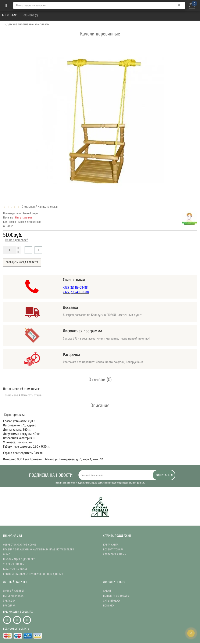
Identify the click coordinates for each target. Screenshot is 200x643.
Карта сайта (111, 544)
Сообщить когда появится (22, 262)
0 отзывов (27, 207)
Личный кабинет (13, 590)
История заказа (13, 595)
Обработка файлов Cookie (19, 544)
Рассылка (9, 605)
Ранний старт (30, 213)
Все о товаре (10, 15)
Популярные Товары (116, 595)
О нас (6, 554)
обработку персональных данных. (127, 482)
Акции (107, 590)
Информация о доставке (19, 559)
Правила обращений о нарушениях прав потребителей (38, 549)
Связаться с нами (114, 554)
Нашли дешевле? (16, 240)
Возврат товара (113, 549)
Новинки (108, 605)
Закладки (9, 600)
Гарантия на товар (15, 569)
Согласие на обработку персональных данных (33, 574)
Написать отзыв (48, 207)
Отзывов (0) (31, 15)
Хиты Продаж (112, 600)
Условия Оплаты (13, 564)
